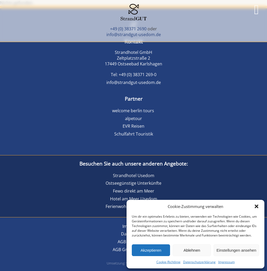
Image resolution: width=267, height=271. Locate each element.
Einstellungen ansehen (236, 250)
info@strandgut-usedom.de (133, 34)
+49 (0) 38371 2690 (128, 29)
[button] (256, 206)
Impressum (226, 262)
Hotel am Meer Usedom (133, 199)
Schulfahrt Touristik (133, 134)
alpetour (133, 118)
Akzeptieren (150, 250)
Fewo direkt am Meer (133, 191)
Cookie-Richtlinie (168, 262)
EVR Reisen (133, 126)
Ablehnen (191, 250)
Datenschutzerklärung (199, 262)
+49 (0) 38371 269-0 (137, 74)
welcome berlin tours (133, 111)
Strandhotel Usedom (133, 175)
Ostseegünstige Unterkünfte (133, 183)
